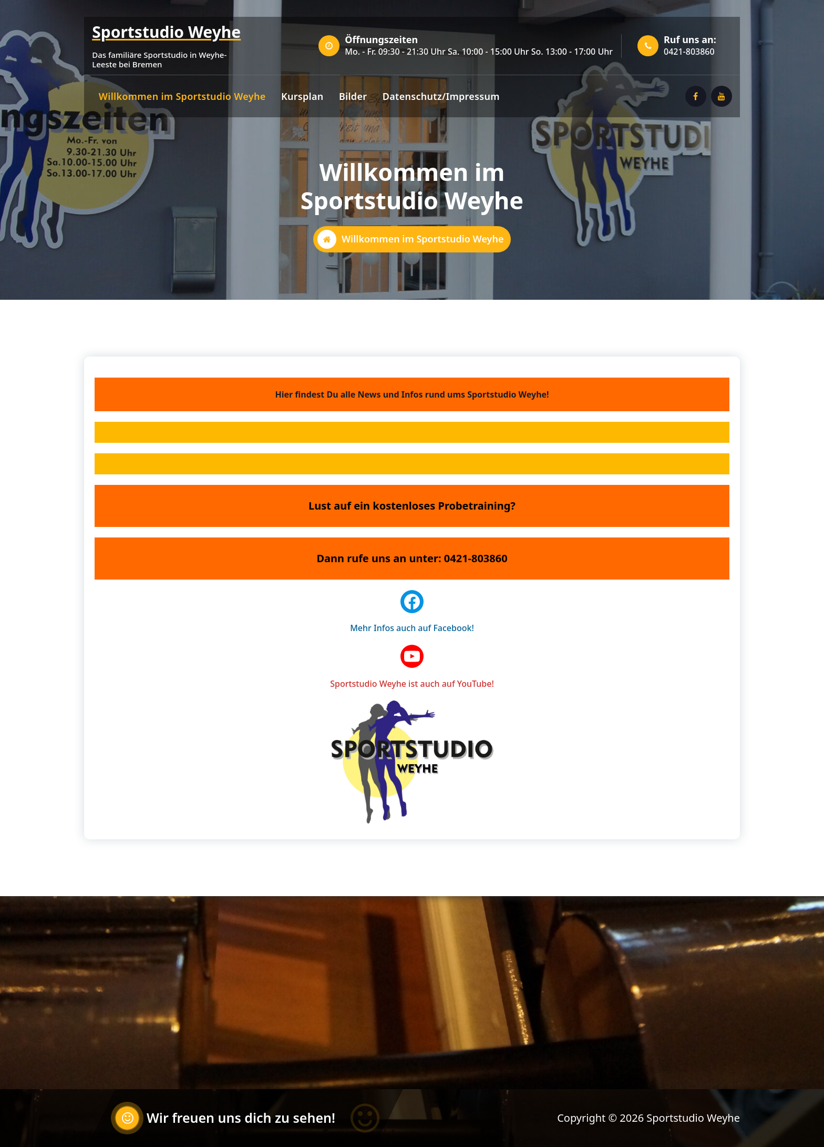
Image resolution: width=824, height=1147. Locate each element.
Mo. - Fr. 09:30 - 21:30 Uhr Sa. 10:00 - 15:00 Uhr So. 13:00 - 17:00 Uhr (479, 51)
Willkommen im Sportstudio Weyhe (182, 96)
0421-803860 (689, 51)
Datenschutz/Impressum (441, 96)
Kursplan (302, 96)
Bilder (353, 96)
